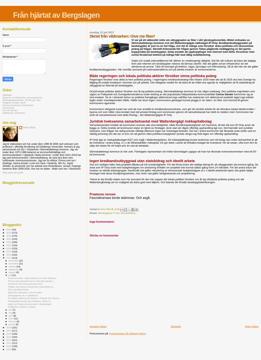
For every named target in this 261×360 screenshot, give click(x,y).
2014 (9, 333)
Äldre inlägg (251, 326)
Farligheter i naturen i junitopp (21, 307)
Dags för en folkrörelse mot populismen (23, 97)
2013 (9, 337)
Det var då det (10, 110)
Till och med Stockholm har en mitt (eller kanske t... (31, 281)
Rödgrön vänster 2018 (14, 102)
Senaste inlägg (97, 326)
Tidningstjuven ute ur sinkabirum (23, 295)
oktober (13, 266)
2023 (9, 239)
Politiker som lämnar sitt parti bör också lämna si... (31, 287)
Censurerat (8, 107)
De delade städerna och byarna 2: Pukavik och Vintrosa (33, 298)
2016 (9, 327)
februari (13, 321)
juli (10, 275)
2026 (9, 229)
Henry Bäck (29, 127)
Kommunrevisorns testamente (18, 105)
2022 (9, 242)
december (14, 260)
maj (11, 313)
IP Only (116, 213)
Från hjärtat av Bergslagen (56, 15)
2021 (9, 245)
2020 (9, 248)
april (11, 316)
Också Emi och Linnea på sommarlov (25, 284)
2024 (9, 235)
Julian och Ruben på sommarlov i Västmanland (29, 304)
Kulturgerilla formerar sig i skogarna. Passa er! (29, 301)
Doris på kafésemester (18, 289)
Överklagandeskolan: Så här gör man (22, 100)
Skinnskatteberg (128, 213)
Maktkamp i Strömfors (14, 113)
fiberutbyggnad (105, 213)
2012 (9, 340)
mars (11, 318)
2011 (9, 343)
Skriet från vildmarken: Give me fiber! (25, 292)
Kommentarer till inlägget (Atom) (128, 333)
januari (12, 324)
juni (11, 310)
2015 (9, 330)
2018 (9, 254)
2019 (9, 251)
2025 (9, 232)
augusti (12, 272)
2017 (9, 258)
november (14, 263)
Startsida (176, 326)
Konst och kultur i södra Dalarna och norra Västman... (32, 278)
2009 (9, 349)
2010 (9, 346)
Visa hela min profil (13, 172)
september (14, 269)
